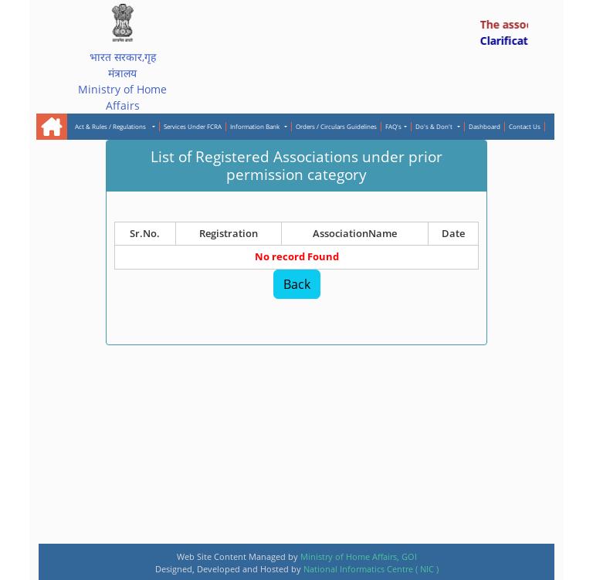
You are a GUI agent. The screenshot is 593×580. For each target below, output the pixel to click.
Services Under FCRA (193, 126)
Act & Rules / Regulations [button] (113, 126)
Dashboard (484, 126)
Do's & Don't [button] (435, 126)
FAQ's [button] (393, 126)
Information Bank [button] (256, 126)
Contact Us (524, 126)
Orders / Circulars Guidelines (336, 126)
